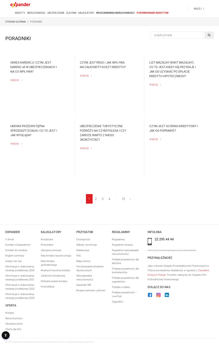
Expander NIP (83, 284)
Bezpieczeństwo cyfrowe (90, 290)
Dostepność (83, 239)
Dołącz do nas (13, 261)
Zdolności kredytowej (53, 275)
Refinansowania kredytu (54, 281)
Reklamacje (82, 250)
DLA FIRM (71, 13)
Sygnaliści (117, 301)
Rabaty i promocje (86, 244)
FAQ (78, 255)
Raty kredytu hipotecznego (56, 255)
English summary (14, 255)
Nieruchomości (14, 318)
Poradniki (36, 21)
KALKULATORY (86, 13)
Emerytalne (47, 244)
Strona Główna (15, 21)
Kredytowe (47, 239)
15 (123, 199)
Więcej (198, 8)
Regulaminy (118, 239)
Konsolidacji (47, 286)
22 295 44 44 (164, 239)
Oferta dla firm (13, 329)
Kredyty (9, 312)
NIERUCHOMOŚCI (36, 13)
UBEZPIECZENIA (55, 13)
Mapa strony (83, 261)
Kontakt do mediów (16, 250)
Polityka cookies (121, 287)
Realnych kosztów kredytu (55, 270)
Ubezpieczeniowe (51, 250)
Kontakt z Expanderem (18, 244)
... (116, 199)
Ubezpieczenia (13, 323)
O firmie (9, 239)
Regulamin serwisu (122, 244)
